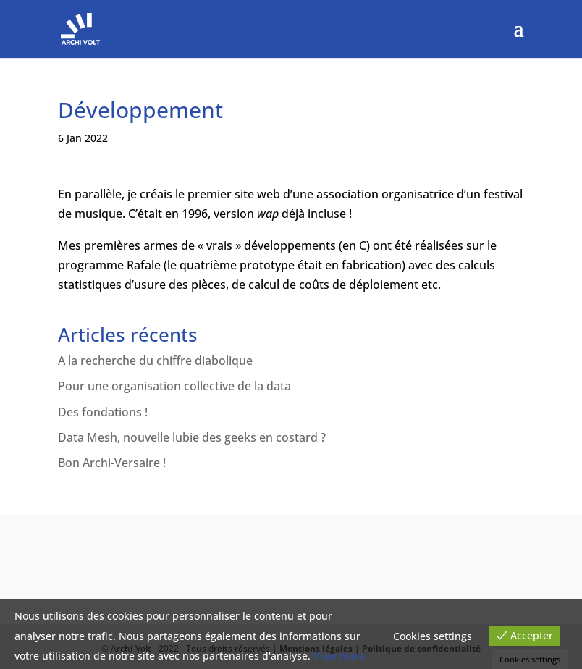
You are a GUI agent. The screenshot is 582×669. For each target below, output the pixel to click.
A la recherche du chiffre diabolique (155, 361)
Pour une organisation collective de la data (174, 386)
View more (339, 655)
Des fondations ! (103, 412)
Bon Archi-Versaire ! (112, 463)
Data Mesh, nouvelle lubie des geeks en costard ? (192, 437)
